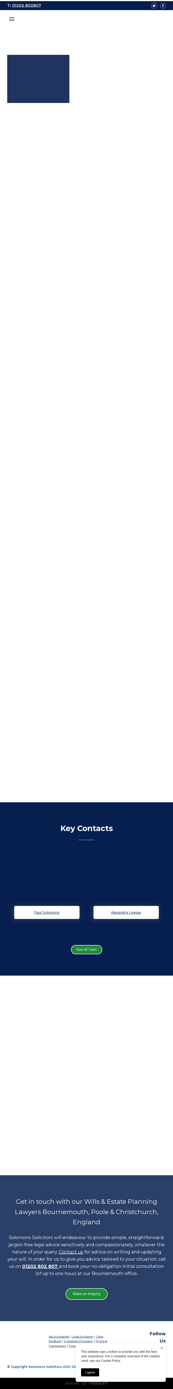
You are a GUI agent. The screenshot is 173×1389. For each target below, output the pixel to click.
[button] (86, 949)
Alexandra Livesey (126, 912)
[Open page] (86, 22)
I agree (90, 1372)
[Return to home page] (24, 1334)
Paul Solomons (46, 912)
